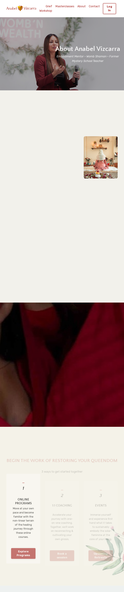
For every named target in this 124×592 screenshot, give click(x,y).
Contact (94, 6)
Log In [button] (109, 8)
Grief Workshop (45, 9)
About (81, 6)
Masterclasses (64, 6)
